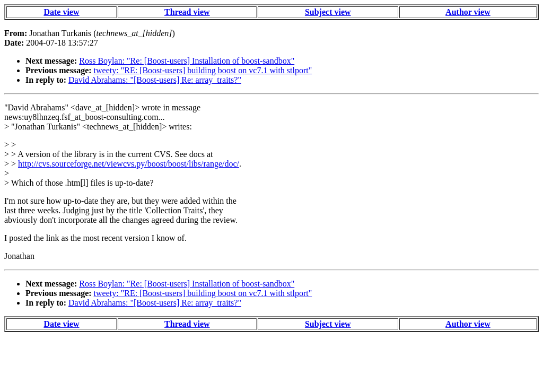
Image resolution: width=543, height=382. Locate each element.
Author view (468, 11)
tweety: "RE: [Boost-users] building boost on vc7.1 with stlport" (203, 70)
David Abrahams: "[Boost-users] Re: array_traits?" (154, 79)
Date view (61, 11)
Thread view (186, 11)
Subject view (328, 11)
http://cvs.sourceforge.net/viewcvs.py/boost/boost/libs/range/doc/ (128, 163)
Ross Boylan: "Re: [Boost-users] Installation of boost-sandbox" (186, 60)
